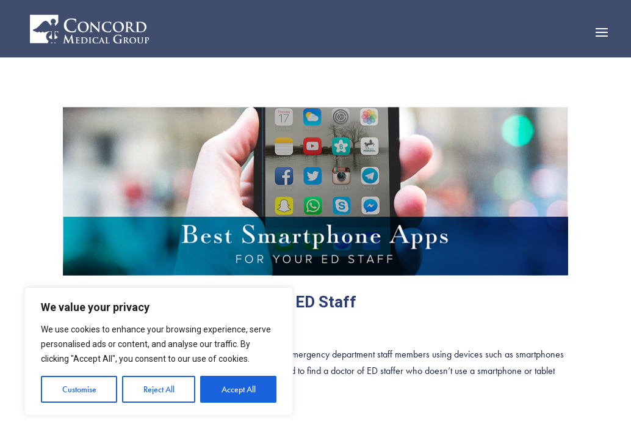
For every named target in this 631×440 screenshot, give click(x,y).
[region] (158, 351)
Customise (79, 389)
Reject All (159, 389)
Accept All (239, 389)
